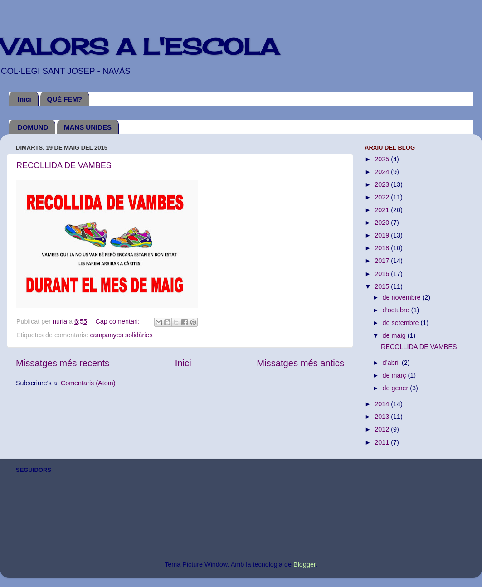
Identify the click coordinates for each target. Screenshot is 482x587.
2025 (383, 159)
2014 (383, 404)
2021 (383, 209)
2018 (383, 248)
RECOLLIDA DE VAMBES (64, 165)
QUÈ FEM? (65, 99)
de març (395, 375)
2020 (383, 222)
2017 (383, 260)
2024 (383, 171)
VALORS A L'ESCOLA (139, 46)
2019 (383, 235)
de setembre (402, 322)
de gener (396, 388)
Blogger (304, 564)
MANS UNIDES (88, 127)
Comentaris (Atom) (88, 383)
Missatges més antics (300, 363)
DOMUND (33, 127)
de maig (395, 335)
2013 (383, 416)
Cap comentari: (118, 321)
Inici (24, 99)
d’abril (392, 362)
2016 (383, 273)
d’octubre (397, 310)
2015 (383, 286)
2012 (383, 429)
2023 (383, 184)
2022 (383, 197)
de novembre (403, 297)
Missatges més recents (62, 363)
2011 (383, 442)
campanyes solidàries (121, 335)
